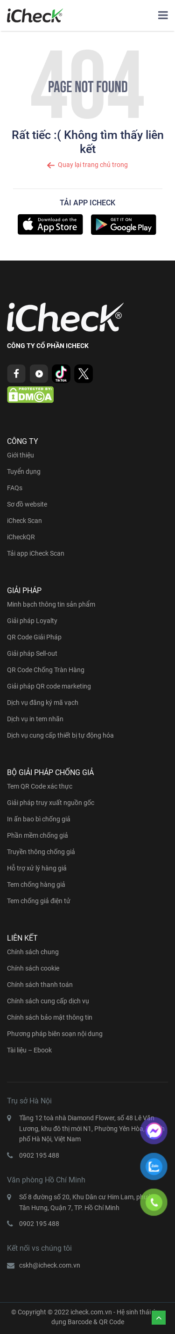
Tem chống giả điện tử (38, 901)
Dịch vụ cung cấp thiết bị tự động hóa (60, 735)
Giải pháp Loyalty (32, 620)
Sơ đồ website (27, 504)
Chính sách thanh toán (40, 984)
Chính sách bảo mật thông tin (49, 1017)
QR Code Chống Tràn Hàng (45, 670)
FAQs (14, 488)
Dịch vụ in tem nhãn (35, 719)
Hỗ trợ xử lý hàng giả (37, 868)
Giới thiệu (20, 455)
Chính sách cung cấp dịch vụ (48, 1001)
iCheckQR (21, 537)
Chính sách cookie (33, 968)
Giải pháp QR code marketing (49, 686)
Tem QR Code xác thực (39, 786)
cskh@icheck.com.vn (49, 1265)
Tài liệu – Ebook (29, 1050)
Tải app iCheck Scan (35, 553)
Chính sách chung (33, 952)
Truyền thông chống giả (41, 852)
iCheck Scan (24, 520)
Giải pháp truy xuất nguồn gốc (50, 802)
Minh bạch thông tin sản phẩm (51, 604)
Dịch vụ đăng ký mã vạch (42, 702)
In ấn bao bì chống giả (38, 819)
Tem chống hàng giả (36, 884)
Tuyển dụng (24, 471)
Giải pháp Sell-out (32, 653)
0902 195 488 (39, 1155)
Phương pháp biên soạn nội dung (55, 1033)
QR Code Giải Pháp (34, 637)
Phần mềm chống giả (37, 835)
